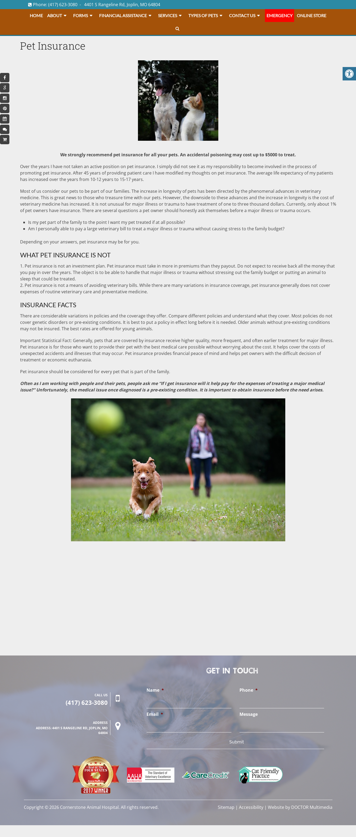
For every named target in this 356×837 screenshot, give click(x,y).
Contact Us (242, 15)
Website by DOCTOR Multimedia (300, 807)
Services (167, 15)
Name (155, 690)
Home (36, 15)
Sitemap (226, 807)
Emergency (280, 15)
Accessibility (251, 807)
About (54, 15)
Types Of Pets (203, 15)
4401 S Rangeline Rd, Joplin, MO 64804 (122, 5)
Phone (248, 690)
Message (248, 714)
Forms (80, 15)
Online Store (311, 15)
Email (155, 714)
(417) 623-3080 (62, 5)
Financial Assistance (123, 15)
